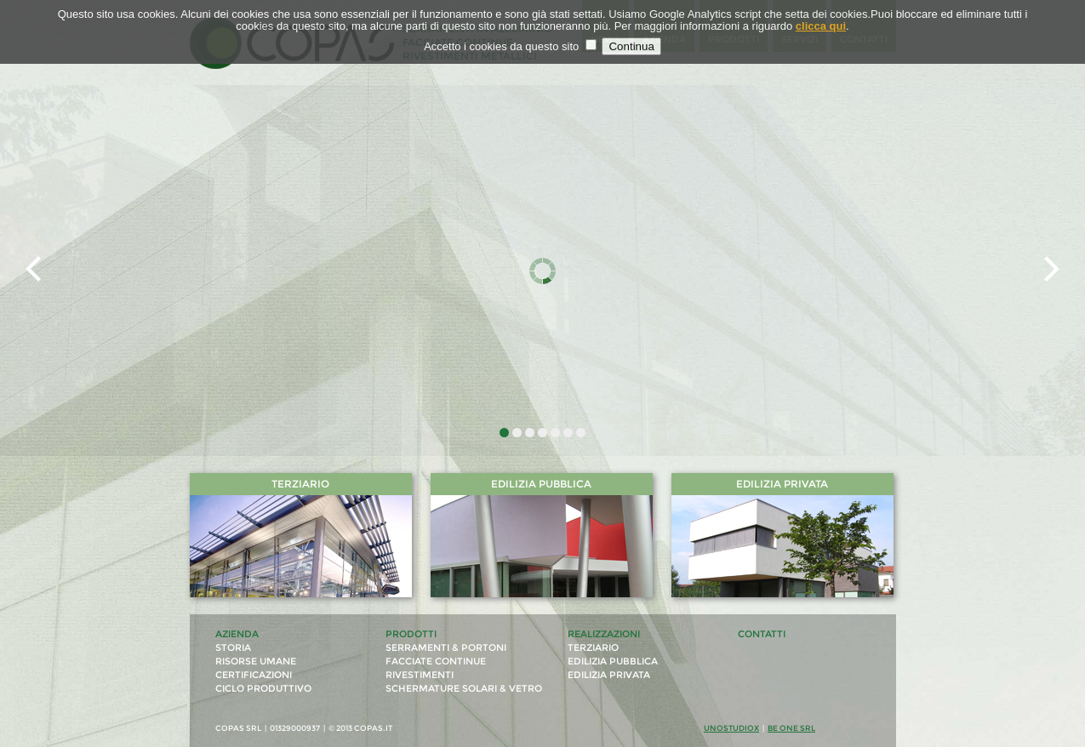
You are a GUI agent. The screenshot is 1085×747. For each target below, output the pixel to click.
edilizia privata (609, 675)
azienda (237, 634)
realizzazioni (604, 634)
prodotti (411, 634)
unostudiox (731, 728)
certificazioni (253, 675)
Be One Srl (791, 728)
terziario (593, 647)
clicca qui (821, 26)
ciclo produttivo (263, 688)
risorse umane (255, 661)
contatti (761, 634)
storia (233, 647)
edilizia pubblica (613, 661)
